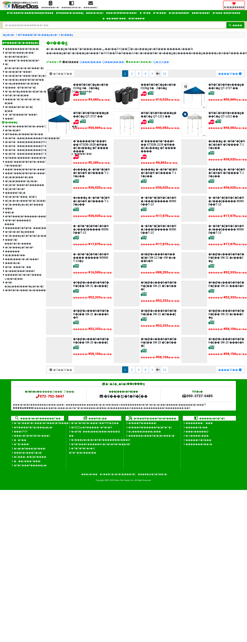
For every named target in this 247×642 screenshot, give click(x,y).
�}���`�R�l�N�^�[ (20, 87)
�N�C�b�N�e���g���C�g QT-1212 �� (158, 114)
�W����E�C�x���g (69, 12)
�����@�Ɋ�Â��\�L (153, 474)
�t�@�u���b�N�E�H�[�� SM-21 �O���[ (159, 312)
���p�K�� (89, 474)
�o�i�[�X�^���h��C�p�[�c (22, 75)
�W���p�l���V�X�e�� (22, 134)
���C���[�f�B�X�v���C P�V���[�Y (22, 163)
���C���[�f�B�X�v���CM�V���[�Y (22, 169)
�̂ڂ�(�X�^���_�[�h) (21, 196)
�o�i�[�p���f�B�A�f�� (22, 79)
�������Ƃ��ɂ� (199, 444)
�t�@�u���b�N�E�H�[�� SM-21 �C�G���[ (159, 285)
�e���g (67, 34)
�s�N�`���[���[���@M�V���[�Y (22, 142)
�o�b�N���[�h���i (30, 448)
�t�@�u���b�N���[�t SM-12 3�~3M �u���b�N (158, 257)
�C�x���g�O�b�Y (19, 247)
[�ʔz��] (83, 93)
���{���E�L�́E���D (22, 259)
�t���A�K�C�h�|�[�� (19, 109)
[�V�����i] (76, 93)
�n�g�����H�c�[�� (22, 83)
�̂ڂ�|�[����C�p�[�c (21, 181)
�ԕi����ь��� (197, 435)
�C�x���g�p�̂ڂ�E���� (22, 204)
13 (164, 73)
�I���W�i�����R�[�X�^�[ (150, 427)
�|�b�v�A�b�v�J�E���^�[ (22, 66)
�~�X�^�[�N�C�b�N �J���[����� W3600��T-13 (158, 200)
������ (12, 251)
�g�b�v (9, 34)
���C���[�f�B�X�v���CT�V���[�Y (22, 173)
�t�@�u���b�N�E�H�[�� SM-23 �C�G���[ (159, 342)
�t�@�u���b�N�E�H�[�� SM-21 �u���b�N (91, 313)
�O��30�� (60, 73)
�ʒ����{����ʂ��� (144, 431)
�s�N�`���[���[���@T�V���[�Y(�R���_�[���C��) (22, 153)
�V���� (72, 61)
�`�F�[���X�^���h (21, 114)
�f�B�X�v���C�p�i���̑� (22, 290)
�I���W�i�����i (142, 423)
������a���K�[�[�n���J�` (152, 435)
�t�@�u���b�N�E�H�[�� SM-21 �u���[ (91, 284)
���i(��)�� (91, 61)
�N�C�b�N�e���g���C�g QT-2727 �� (226, 86)
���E (9, 118)
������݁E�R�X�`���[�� (22, 228)
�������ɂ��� (199, 423)
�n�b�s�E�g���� (19, 231)
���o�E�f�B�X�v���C (121, 12)
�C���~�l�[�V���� (226, 12)
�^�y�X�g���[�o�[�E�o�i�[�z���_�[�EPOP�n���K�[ (22, 91)
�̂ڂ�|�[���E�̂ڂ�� (19, 177)
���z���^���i (114, 18)
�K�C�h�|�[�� (17, 95)
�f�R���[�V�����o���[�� (22, 216)
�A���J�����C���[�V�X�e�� (22, 157)
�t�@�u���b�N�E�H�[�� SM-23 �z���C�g (226, 313)
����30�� (230, 73)
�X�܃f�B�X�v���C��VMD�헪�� (95, 423)
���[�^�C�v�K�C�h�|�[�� (22, 101)
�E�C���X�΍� (136, 18)
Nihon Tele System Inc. (124, 480)
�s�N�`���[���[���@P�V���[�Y (22, 146)
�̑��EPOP (20, 431)
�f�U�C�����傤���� (18, 222)
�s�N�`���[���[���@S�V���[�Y (22, 150)
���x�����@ (197, 431)
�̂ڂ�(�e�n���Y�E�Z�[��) (22, 200)
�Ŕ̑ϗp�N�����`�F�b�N (91, 427)
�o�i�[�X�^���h (18, 71)
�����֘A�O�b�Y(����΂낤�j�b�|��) (22, 276)
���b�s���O (201, 12)
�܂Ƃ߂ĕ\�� (162, 61)
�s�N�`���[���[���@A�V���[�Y (22, 138)
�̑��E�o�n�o (95, 12)
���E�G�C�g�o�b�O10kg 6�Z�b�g (158, 86)
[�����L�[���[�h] (114, 25)
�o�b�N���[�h (179, 12)
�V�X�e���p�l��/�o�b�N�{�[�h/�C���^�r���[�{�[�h (22, 56)
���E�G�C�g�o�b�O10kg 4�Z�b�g (90, 86)
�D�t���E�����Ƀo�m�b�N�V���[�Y (101, 444)
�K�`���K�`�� (18, 267)
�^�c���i (159, 12)
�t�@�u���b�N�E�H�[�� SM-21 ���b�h (226, 284)
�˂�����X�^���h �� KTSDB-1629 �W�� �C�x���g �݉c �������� (90, 146)
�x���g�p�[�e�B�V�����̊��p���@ (100, 439)
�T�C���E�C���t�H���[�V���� (30, 12)
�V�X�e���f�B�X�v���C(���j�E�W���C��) (22, 126)
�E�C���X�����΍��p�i (30, 465)
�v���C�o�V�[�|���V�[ (117, 474)
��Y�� (145, 12)
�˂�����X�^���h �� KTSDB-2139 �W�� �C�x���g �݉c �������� (158, 146)
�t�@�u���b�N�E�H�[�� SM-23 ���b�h (226, 340)
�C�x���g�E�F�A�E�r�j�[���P (22, 235)
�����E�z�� (197, 427)
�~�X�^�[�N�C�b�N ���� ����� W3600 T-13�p (91, 257)
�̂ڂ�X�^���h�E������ (22, 185)
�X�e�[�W (13, 130)
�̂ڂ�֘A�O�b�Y (15, 189)
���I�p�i (12, 263)
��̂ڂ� (9, 212)
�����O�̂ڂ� (15, 192)
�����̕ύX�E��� (198, 440)
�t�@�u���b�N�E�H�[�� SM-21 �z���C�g (226, 257)
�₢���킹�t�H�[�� (123, 396)
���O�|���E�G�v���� (18, 241)
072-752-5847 (49, 396)
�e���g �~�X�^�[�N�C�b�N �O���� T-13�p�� (226, 144)
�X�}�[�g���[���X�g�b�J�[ (22, 284)
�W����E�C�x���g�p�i (37, 34)
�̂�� (8, 208)
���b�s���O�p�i (28, 452)
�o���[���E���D (20, 271)
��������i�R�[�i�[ (22, 48)
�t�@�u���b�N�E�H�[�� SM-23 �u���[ (91, 340)
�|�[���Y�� (15, 255)
